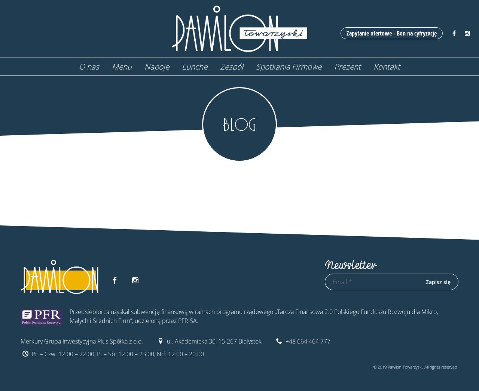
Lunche (194, 66)
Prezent (347, 66)
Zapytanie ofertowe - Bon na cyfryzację (392, 33)
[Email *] (371, 282)
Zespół (231, 66)
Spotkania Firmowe (288, 66)
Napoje (156, 66)
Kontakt (386, 66)
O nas (89, 66)
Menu (122, 66)
